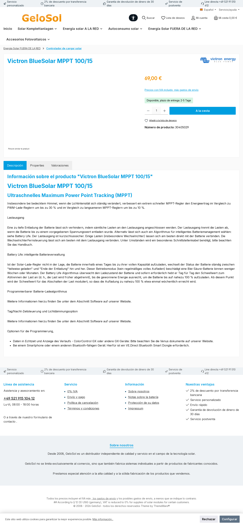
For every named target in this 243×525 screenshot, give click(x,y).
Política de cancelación (82, 402)
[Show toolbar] (133, 17)
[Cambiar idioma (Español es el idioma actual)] (208, 10)
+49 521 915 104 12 (19, 398)
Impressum (135, 408)
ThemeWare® (162, 505)
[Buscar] (148, 17)
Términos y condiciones (83, 408)
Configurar (229, 519)
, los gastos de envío (103, 498)
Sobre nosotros (138, 391)
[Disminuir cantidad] (148, 111)
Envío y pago (76, 397)
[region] (72, 113)
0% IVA (72, 391)
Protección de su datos (143, 402)
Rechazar (209, 519)
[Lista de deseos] (173, 17)
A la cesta (203, 111)
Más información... (103, 519)
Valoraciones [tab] (60, 165)
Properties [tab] (37, 165)
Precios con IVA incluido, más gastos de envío (172, 89)
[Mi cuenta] (199, 17)
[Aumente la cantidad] (164, 111)
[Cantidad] (156, 111)
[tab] (15, 165)
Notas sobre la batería (143, 397)
